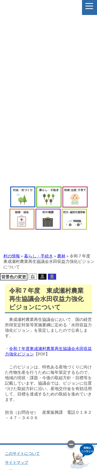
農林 (61, 256)
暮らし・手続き (38, 256)
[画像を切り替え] (71, 444)
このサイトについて (22, 453)
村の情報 (11, 256)
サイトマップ (16, 462)
